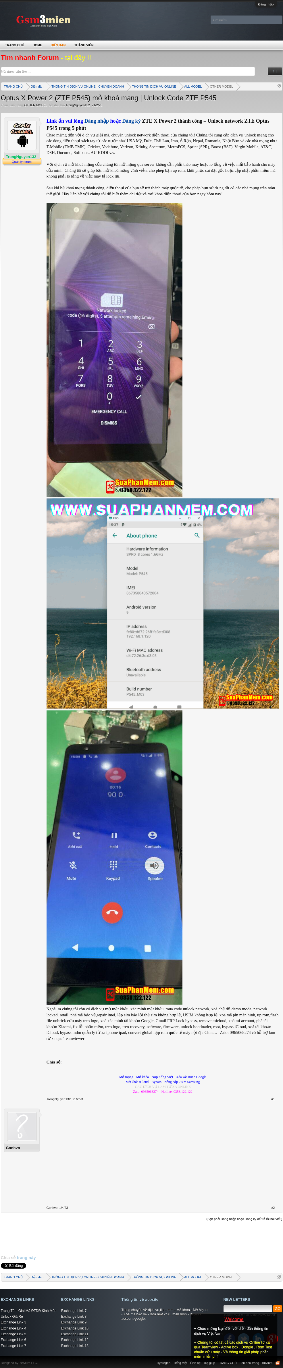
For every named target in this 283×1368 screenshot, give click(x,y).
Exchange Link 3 (13, 1322)
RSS (278, 1363)
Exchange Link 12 (74, 1340)
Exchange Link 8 (74, 1317)
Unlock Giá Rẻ (12, 1317)
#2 (273, 1207)
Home (37, 45)
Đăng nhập (266, 4)
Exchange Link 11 (74, 1334)
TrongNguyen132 (78, 105)
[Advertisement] (141, 1238)
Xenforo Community (40, 1359)
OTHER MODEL (35, 105)
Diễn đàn (58, 45)
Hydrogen (163, 1363)
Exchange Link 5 (13, 1334)
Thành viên (83, 45)
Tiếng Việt (180, 1363)
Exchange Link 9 (74, 1322)
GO (277, 1309)
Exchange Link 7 (13, 1346)
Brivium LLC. (29, 1363)
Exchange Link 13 (74, 1346)
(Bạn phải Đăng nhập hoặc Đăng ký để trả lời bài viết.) (244, 1219)
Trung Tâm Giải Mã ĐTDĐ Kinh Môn (29, 1311)
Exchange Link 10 (74, 1328)
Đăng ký (132, 121)
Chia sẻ (9, 1257)
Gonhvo (13, 1148)
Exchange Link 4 (13, 1328)
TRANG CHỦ (14, 45)
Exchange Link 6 (13, 1340)
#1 (273, 1099)
